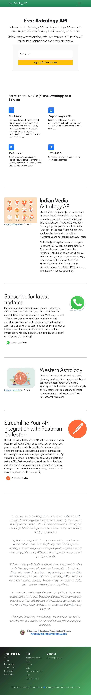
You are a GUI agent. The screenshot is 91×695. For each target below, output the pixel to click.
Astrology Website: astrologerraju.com (49, 634)
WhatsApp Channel (16, 343)
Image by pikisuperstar (13, 224)
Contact (29, 665)
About (6, 661)
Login (28, 675)
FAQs (28, 668)
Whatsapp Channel (54, 658)
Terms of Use (9, 667)
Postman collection (17, 478)
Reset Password (32, 678)
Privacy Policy (9, 664)
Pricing (28, 661)
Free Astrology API (18, 3)
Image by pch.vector (12, 390)
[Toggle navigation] (79, 3)
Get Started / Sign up (34, 671)
